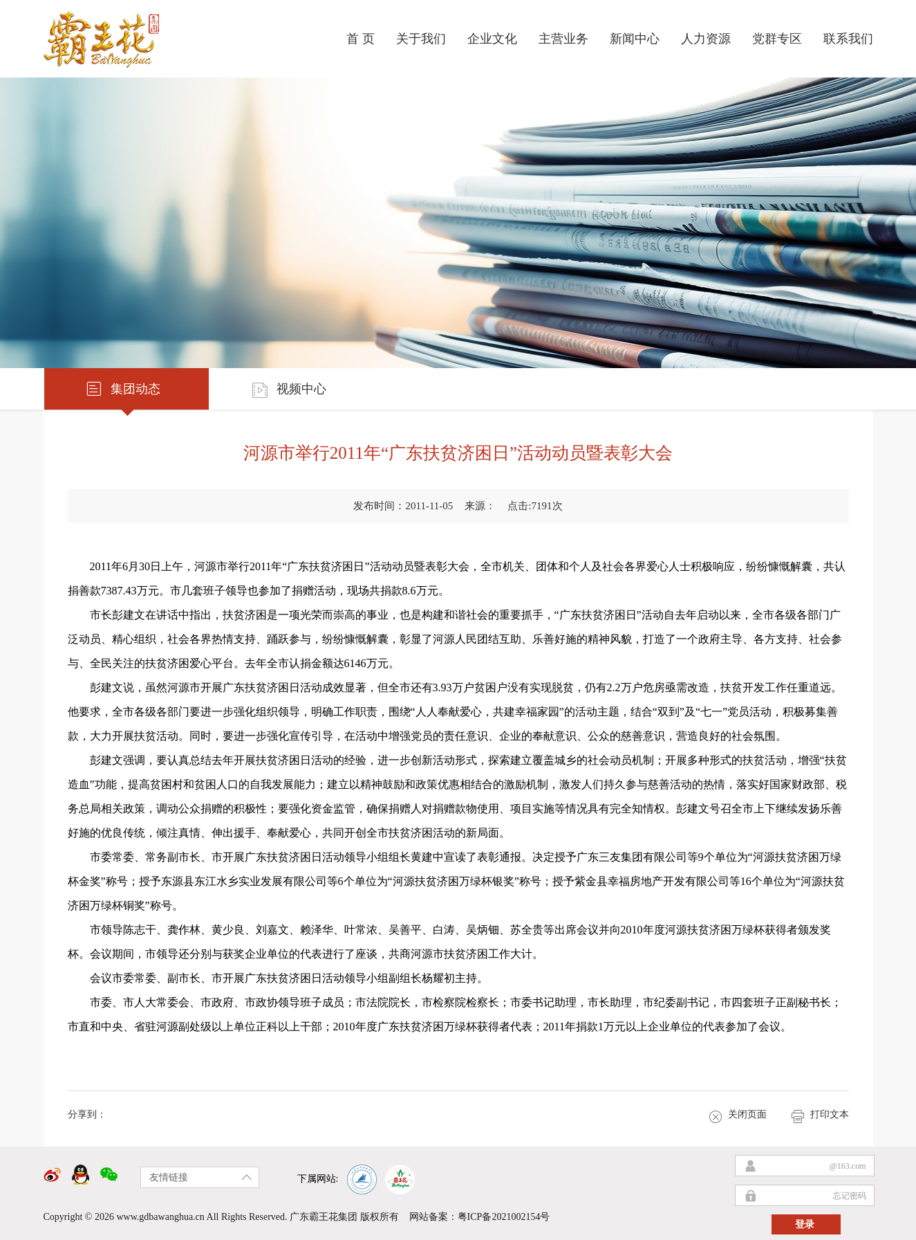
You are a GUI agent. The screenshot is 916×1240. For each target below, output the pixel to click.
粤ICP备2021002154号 (504, 1217)
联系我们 (848, 39)
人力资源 (706, 39)
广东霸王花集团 (323, 1217)
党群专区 (777, 39)
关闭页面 (738, 1115)
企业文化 (492, 39)
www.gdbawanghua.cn (160, 1217)
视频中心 (288, 389)
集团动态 (122, 389)
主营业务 (563, 39)
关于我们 (421, 39)
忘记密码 (849, 1196)
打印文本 (820, 1115)
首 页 (360, 39)
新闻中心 (635, 39)
